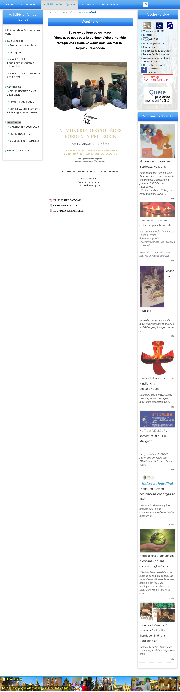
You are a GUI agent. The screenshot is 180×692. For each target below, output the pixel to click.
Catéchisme (14, 86)
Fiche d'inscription (90, 185)
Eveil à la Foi (15, 40)
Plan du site (14, 679)
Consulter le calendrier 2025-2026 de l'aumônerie (90, 171)
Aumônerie (14, 122)
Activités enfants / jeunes (71, 12)
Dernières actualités (157, 116)
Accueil (52, 12)
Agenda (150, 38)
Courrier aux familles (90, 181)
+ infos (172, 197)
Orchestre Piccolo (18, 150)
